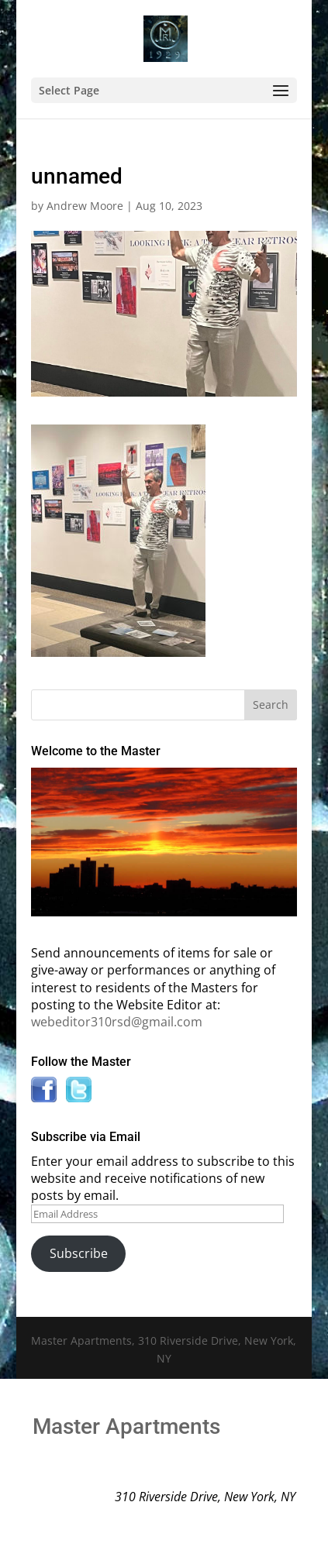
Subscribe (79, 1253)
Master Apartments (126, 1426)
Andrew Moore (85, 205)
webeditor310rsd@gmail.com (116, 1021)
